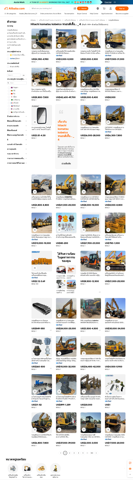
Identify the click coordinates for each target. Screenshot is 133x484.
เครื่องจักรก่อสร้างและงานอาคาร (50, 20)
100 (92, 453)
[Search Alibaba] (52, 8)
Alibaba (33, 20)
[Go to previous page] (61, 453)
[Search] (82, 8)
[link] (130, 463)
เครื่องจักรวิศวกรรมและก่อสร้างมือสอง (92, 20)
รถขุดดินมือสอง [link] (113, 20)
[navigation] (17, 237)
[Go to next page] (96, 453)
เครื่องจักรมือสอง (70, 20)
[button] (74, 8)
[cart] (104, 9)
